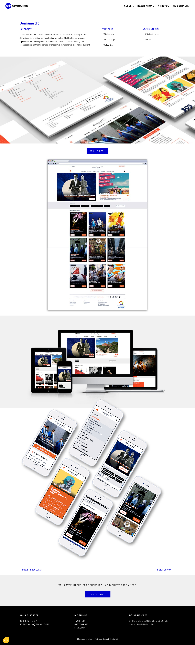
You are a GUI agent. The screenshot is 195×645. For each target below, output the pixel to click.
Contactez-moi (96, 594)
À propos (163, 6)
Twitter (79, 621)
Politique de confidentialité (106, 639)
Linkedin (80, 627)
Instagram (81, 624)
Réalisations (145, 6)
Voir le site (96, 151)
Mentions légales (84, 639)
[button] (6, 640)
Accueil (129, 6)
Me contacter (181, 6)
